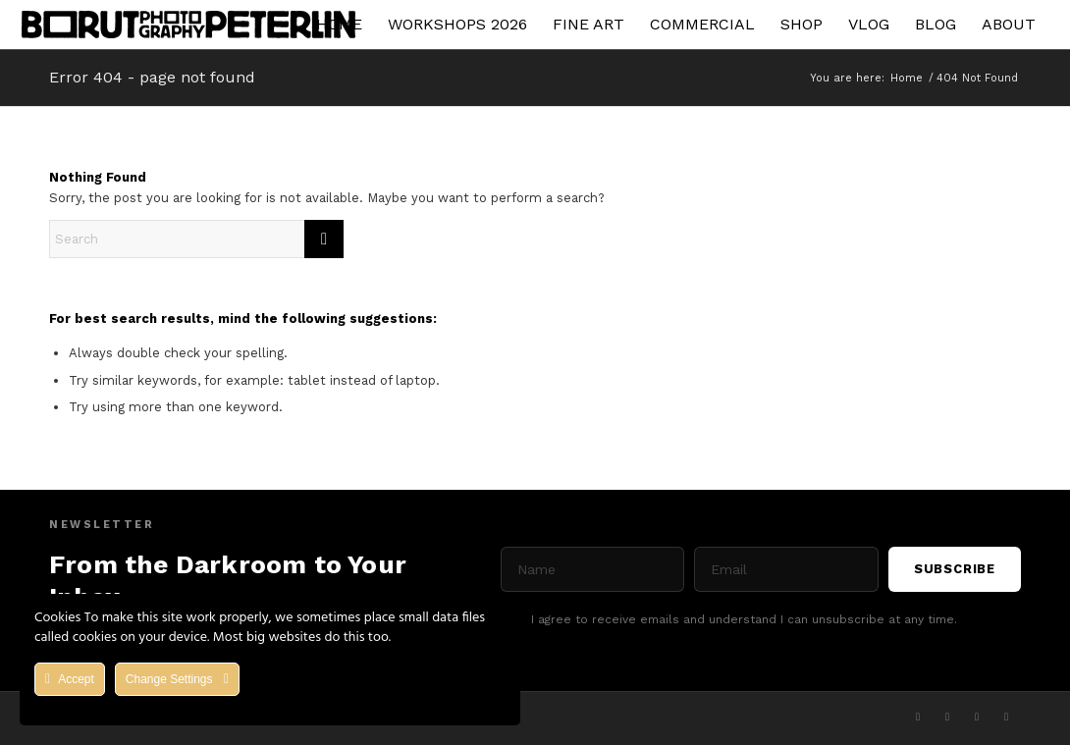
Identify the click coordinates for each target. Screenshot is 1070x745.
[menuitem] (339, 24)
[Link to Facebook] (947, 716)
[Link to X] (918, 716)
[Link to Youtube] (976, 716)
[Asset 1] (188, 24)
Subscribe (954, 568)
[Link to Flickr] (1006, 716)
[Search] (196, 239)
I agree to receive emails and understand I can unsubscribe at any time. (744, 619)
